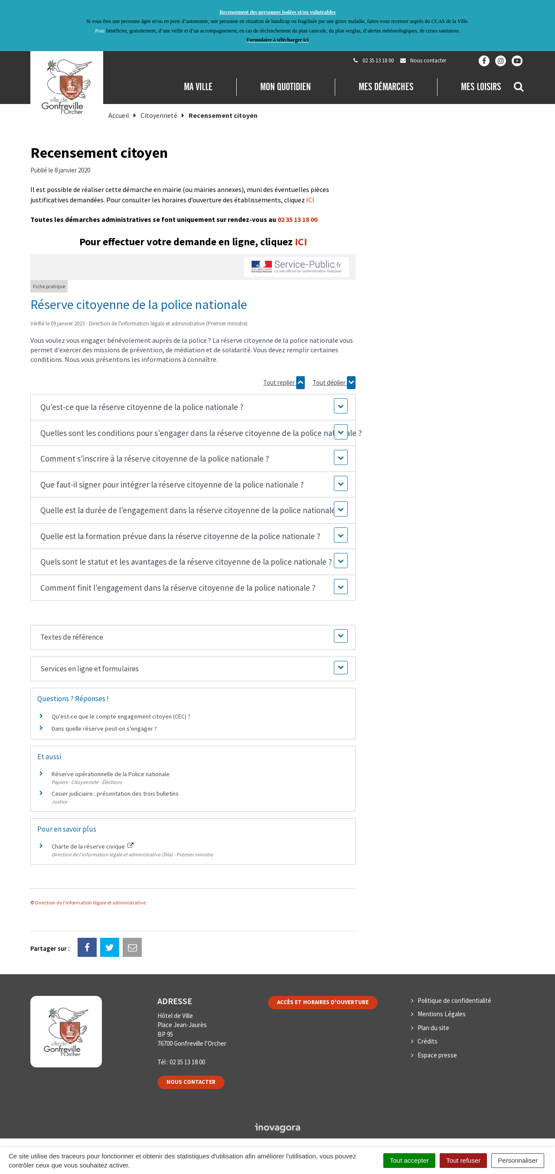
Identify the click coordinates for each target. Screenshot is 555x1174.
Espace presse (437, 1055)
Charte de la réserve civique (93, 846)
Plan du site (433, 1028)
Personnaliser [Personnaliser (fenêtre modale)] (518, 1160)
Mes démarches (386, 87)
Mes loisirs (481, 87)
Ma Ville (198, 87)
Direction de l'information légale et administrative (90, 902)
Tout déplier (334, 382)
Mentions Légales (442, 1014)
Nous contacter (190, 1082)
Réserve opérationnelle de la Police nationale (111, 774)
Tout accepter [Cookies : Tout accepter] (409, 1160)
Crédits (427, 1041)
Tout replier (284, 382)
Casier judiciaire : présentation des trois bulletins (115, 793)
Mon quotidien (285, 87)
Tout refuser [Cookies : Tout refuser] (463, 1160)
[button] (193, 407)
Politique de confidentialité (454, 1000)
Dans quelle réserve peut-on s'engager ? (104, 728)
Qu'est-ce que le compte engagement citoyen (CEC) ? (121, 716)
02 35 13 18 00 (297, 219)
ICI (310, 199)
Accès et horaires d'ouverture (323, 1002)
